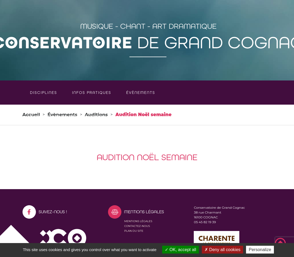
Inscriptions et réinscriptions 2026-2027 (79, 117)
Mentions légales (138, 221)
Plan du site (133, 231)
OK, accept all (180, 249)
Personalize (260, 249)
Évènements (140, 92)
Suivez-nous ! (45, 212)
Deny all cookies (222, 249)
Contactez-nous (137, 226)
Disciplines (43, 92)
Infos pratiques (91, 92)
